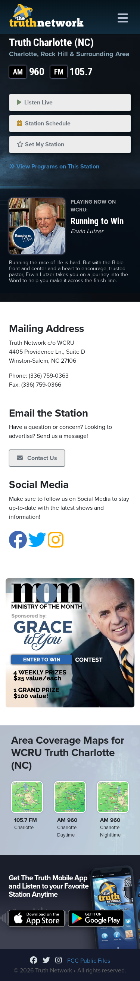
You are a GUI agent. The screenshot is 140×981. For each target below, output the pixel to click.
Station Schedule (44, 123)
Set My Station (40, 144)
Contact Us (37, 458)
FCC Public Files (88, 961)
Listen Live (35, 102)
